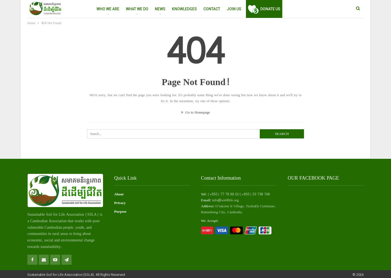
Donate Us (264, 9)
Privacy (120, 203)
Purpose (120, 211)
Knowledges (184, 9)
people (68, 227)
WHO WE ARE (108, 9)
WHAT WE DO (137, 9)
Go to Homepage (195, 112)
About (119, 194)
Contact (211, 9)
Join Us (234, 9)
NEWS (160, 9)
